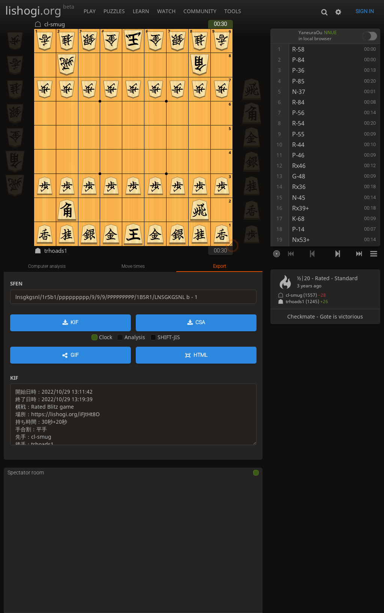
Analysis (131, 337)
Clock (102, 337)
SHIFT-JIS (165, 337)
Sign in (365, 11)
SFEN (16, 283)
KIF (74, 322)
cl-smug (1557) (306, 295)
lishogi (39, 10)
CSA (200, 322)
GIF (74, 355)
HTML (200, 355)
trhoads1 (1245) (307, 301)
